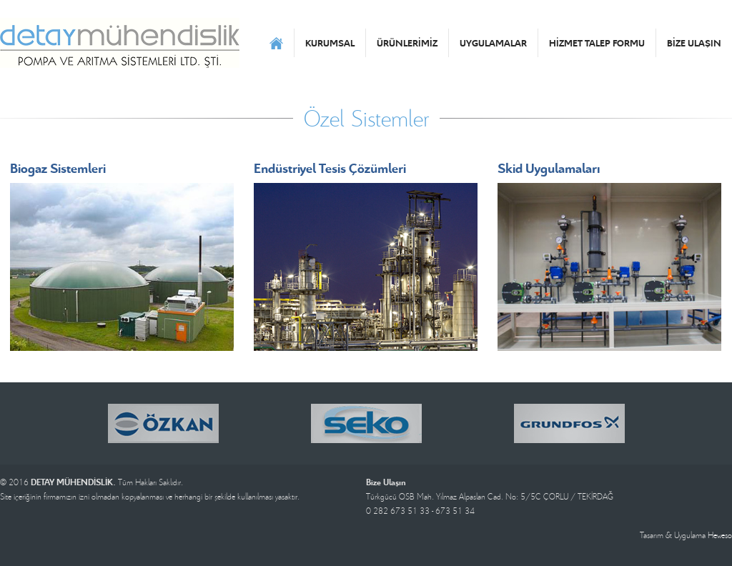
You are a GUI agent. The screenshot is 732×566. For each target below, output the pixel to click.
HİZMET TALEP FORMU (597, 42)
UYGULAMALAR (493, 42)
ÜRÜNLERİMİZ (407, 42)
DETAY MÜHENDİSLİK (119, 43)
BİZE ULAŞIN (694, 42)
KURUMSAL (330, 42)
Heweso (720, 535)
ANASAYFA (276, 43)
